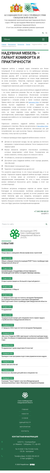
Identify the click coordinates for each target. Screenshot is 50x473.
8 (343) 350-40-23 (32, 456)
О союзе (25, 418)
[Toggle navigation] (43, 39)
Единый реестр (25, 422)
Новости (25, 414)
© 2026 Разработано (22, 464)
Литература (21, 44)
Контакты (25, 431)
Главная (4, 44)
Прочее (28, 44)
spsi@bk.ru (44, 213)
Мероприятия (12, 44)
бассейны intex (42, 126)
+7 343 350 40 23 (41, 211)
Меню (7, 39)
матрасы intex (34, 102)
